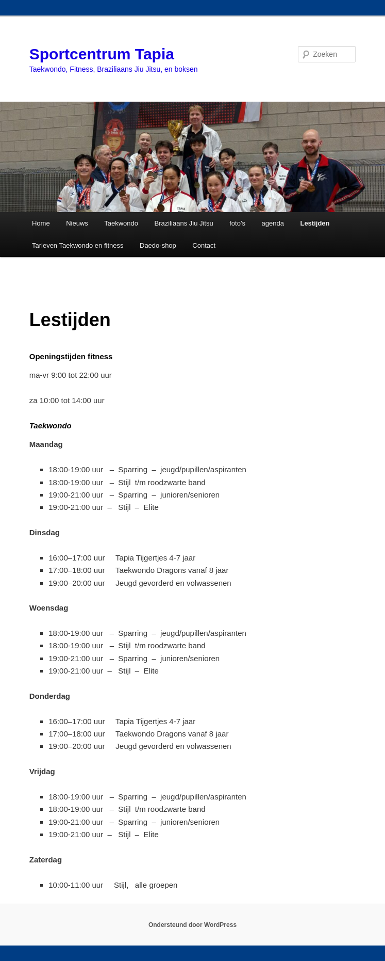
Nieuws (77, 223)
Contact (203, 245)
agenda (273, 223)
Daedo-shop (158, 245)
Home (41, 223)
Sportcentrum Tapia (101, 53)
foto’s (237, 223)
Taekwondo (121, 223)
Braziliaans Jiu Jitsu (184, 223)
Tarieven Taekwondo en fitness (78, 245)
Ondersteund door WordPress (192, 924)
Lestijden (314, 223)
